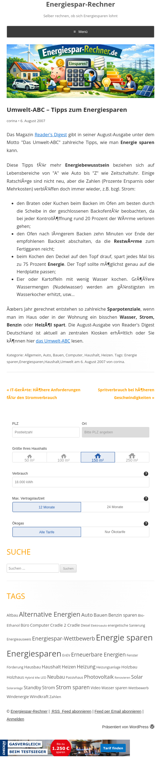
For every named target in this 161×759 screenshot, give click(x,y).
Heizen (107, 355)
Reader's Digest (51, 135)
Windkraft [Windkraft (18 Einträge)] (39, 696)
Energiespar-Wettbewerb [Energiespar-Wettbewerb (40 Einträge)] (63, 638)
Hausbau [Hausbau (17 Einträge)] (32, 667)
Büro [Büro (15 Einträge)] (25, 625)
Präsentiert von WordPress (128, 727)
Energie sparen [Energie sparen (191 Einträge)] (124, 637)
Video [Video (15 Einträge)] (96, 687)
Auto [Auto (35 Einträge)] (87, 614)
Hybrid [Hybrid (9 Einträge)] (29, 678)
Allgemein (33, 355)
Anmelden (15, 719)
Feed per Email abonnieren (117, 711)
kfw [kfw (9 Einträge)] (37, 678)
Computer (74, 355)
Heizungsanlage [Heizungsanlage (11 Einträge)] (108, 667)
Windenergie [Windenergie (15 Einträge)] (18, 696)
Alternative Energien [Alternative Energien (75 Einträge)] (49, 614)
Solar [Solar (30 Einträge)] (137, 676)
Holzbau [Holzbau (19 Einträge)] (129, 667)
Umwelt (67, 361)
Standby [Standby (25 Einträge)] (32, 687)
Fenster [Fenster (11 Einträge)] (132, 655)
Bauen (58, 355)
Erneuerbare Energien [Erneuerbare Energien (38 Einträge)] (98, 654)
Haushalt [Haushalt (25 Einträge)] (51, 666)
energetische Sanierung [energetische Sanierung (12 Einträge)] (126, 625)
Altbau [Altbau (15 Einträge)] (12, 615)
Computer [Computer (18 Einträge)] (39, 625)
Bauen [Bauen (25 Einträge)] (100, 615)
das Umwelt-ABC (53, 341)
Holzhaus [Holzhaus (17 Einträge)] (15, 677)
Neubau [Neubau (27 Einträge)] (56, 677)
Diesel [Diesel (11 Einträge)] (85, 625)
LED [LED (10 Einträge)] (43, 677)
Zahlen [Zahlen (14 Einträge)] (55, 696)
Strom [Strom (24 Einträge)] (48, 687)
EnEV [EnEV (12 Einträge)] (66, 655)
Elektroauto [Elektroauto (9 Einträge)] (99, 625)
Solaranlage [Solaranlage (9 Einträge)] (15, 688)
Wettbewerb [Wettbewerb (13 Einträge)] (138, 687)
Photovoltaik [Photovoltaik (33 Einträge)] (99, 676)
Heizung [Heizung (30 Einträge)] (86, 666)
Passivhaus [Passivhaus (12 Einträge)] (74, 677)
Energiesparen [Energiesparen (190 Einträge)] (34, 653)
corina (12, 120)
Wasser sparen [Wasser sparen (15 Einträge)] (114, 687)
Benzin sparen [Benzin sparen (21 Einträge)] (122, 615)
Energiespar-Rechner (80, 4)
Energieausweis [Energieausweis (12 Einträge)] (19, 639)
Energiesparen (31, 361)
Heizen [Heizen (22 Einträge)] (69, 667)
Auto (47, 355)
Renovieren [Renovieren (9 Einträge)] (122, 678)
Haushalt (91, 355)
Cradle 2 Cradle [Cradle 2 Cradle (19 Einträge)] (65, 625)
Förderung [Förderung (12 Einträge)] (15, 667)
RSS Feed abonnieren (71, 711)
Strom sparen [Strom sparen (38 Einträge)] (73, 687)
